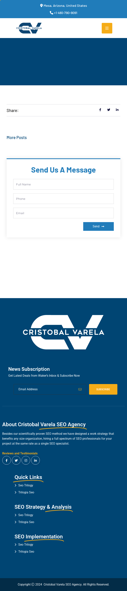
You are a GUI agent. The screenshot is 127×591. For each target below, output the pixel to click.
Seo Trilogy (25, 485)
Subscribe (103, 389)
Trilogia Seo (26, 492)
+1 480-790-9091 (65, 13)
